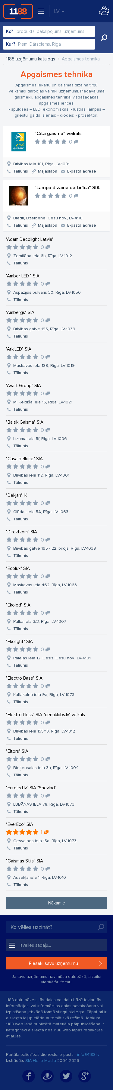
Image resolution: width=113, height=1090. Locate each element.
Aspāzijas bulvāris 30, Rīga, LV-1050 (47, 292)
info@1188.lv (88, 1054)
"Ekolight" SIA (19, 641)
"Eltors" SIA (17, 751)
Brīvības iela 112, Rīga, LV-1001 (41, 475)
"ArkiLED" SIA (18, 349)
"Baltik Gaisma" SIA (24, 422)
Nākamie (56, 903)
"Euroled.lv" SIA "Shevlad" (31, 788)
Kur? (10, 44)
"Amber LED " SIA (22, 276)
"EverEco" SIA (19, 824)
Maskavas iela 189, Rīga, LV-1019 (44, 365)
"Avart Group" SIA (23, 385)
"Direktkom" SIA (21, 532)
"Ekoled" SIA (18, 605)
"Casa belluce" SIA (24, 458)
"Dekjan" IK (16, 495)
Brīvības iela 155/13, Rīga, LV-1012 (44, 731)
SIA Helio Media (40, 1060)
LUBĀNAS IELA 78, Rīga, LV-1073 (43, 804)
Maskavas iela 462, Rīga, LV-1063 (45, 584)
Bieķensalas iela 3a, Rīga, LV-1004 (46, 767)
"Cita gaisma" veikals (58, 134)
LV (59, 11)
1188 (18, 11)
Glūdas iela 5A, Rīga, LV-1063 (40, 511)
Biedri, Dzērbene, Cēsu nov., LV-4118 (48, 218)
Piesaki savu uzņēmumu (53, 963)
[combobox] (49, 31)
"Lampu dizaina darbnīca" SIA (67, 188)
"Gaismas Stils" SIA (24, 861)
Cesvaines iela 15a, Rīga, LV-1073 (45, 840)
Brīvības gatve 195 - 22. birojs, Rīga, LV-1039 (54, 548)
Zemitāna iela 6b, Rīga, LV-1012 (42, 255)
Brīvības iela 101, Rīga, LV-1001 (41, 164)
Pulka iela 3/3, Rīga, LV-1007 (39, 621)
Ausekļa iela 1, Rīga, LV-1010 (39, 877)
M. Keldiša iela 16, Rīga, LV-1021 (42, 402)
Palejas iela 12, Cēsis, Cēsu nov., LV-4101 (52, 658)
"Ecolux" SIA (18, 568)
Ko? (9, 31)
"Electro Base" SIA (24, 678)
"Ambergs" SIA (20, 312)
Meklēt (104, 37)
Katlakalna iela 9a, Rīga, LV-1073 (43, 694)
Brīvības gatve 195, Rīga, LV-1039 (44, 329)
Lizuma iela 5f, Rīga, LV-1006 (40, 438)
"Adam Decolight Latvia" (30, 239)
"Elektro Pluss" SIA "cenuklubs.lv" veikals (45, 714)
